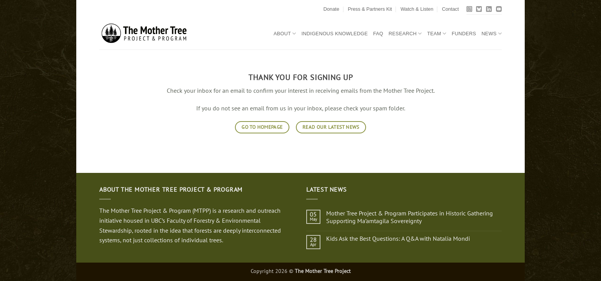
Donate (331, 9)
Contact (450, 9)
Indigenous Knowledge (335, 33)
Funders (464, 33)
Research (405, 33)
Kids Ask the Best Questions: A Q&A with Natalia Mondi (398, 238)
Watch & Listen (417, 9)
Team (436, 33)
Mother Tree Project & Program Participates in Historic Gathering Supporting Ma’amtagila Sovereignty (409, 217)
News (491, 33)
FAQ (378, 33)
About (285, 33)
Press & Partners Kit (370, 9)
